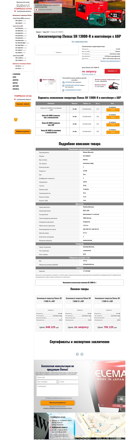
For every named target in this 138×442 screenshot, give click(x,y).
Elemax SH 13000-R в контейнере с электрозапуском (51, 131)
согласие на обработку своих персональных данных (57, 408)
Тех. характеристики (80, 42)
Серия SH (46, 32)
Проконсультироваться (57, 402)
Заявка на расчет (22, 131)
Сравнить (58, 52)
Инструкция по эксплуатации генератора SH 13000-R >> (79, 282)
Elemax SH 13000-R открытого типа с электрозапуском (51, 116)
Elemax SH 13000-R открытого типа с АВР (51, 124)
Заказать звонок (22, 104)
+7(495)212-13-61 (23, 8)
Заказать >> (112, 71)
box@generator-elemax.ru (24, 11)
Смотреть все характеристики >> (110, 61)
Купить (113, 109)
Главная (38, 32)
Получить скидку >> (89, 74)
